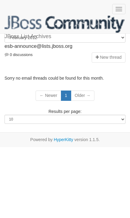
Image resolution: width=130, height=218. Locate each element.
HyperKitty (63, 139)
